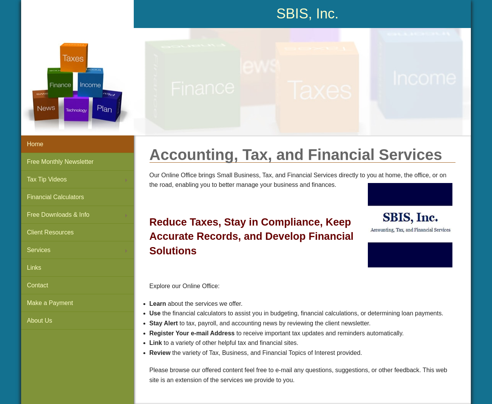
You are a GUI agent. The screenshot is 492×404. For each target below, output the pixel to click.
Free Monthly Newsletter (60, 161)
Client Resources (50, 232)
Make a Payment (50, 303)
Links (34, 267)
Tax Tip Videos (47, 179)
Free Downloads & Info (58, 214)
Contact (37, 285)
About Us (39, 320)
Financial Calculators (55, 197)
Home (35, 144)
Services (38, 250)
